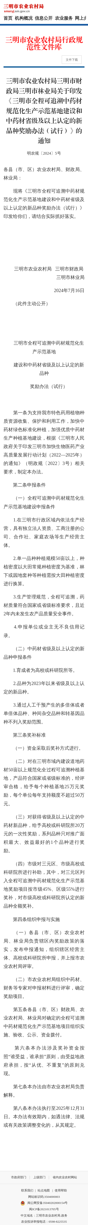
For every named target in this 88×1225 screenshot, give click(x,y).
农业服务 (64, 18)
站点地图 (44, 1190)
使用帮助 (61, 1190)
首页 (8, 18)
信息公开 (44, 18)
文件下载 (72, 59)
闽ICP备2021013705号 (44, 1209)
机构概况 (24, 18)
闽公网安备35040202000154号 (44, 1203)
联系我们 (27, 1190)
